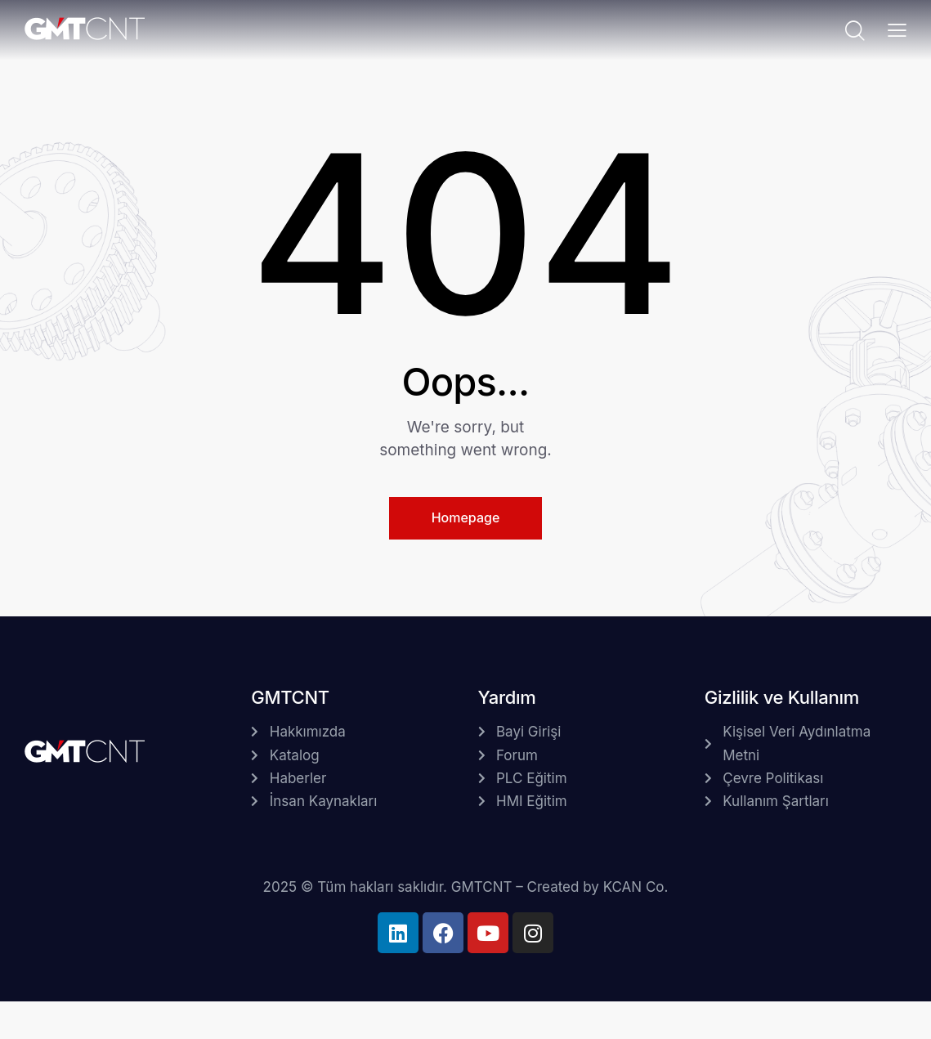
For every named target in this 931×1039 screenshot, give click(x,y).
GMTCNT (481, 887)
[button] (897, 29)
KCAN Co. (636, 887)
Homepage (466, 517)
